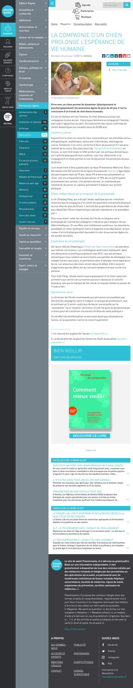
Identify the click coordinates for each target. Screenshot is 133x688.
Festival (8, 123)
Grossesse (25, 77)
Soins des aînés (27, 215)
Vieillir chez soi (27, 221)
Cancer (23, 54)
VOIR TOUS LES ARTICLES (67, 357)
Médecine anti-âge (29, 183)
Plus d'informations (75, 629)
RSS (107, 663)
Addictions (25, 20)
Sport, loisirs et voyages (28, 267)
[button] (103, 56)
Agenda (86, 4)
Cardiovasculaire (29, 60)
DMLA (22, 154)
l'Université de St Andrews (107, 148)
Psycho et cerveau (29, 228)
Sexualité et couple (30, 248)
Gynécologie (26, 84)
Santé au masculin (30, 234)
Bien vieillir (25, 134)
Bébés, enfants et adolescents (29, 45)
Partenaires (87, 10)
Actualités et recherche (26, 11)
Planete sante (8, 11)
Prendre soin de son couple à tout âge (77, 491)
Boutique (86, 16)
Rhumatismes (26, 208)
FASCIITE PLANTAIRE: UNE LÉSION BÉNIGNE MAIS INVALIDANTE (88, 465)
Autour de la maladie (31, 37)
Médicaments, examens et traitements (27, 95)
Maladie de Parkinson (30, 176)
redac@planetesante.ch (114, 676)
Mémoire (23, 189)
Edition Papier (27, 3)
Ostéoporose (25, 196)
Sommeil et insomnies (25, 256)
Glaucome (24, 170)
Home (54, 23)
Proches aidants (27, 202)
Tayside (112, 170)
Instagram (110, 657)
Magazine (7, 33)
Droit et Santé (8, 89)
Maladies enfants (7, 61)
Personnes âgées (29, 105)
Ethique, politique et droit (30, 69)
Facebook (110, 645)
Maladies (7, 46)
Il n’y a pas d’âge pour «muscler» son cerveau (81, 479)
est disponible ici (99, 333)
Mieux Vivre (8, 107)
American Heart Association (100, 246)
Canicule (23, 141)
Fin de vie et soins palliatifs (28, 162)
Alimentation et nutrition (28, 28)
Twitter (108, 651)
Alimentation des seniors (28, 114)
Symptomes (8, 75)
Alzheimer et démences (31, 121)
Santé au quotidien (30, 241)
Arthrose (24, 128)
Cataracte (24, 147)
